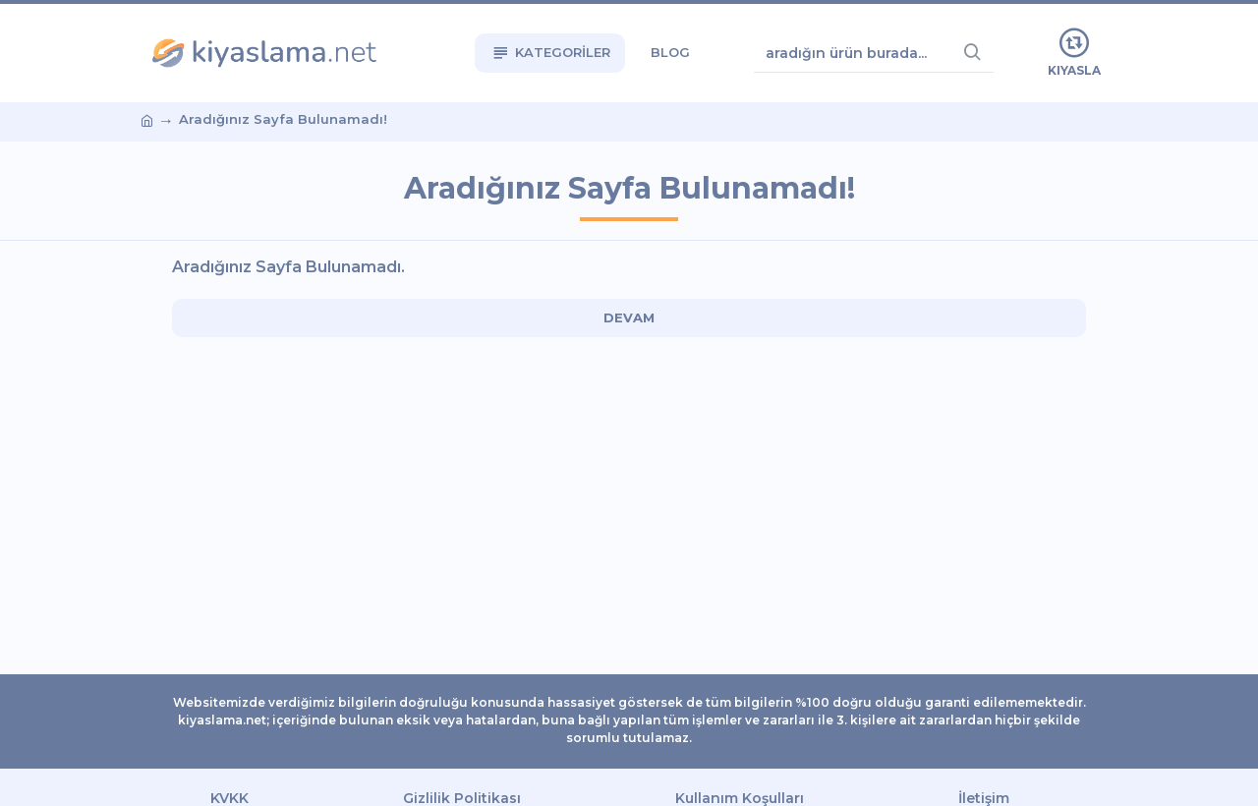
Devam (629, 317)
